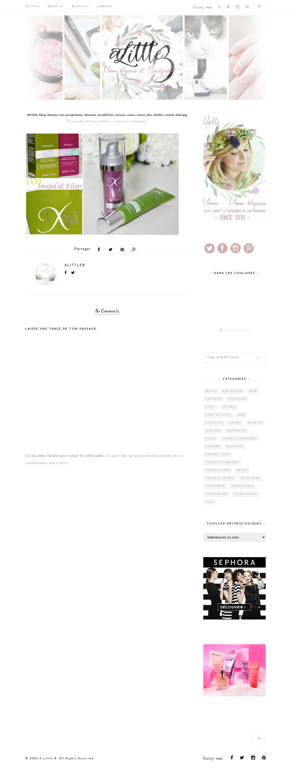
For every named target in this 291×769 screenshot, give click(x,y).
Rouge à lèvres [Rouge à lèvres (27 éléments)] (220, 478)
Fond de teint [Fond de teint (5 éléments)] (218, 415)
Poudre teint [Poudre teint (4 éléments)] (218, 454)
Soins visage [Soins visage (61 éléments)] (246, 494)
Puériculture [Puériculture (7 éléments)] (218, 470)
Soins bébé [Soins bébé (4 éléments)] (250, 478)
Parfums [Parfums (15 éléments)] (213, 446)
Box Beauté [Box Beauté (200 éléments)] (233, 391)
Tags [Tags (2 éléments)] (210, 502)
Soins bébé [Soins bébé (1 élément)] (215, 486)
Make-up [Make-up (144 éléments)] (255, 423)
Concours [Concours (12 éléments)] (237, 399)
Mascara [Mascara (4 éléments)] (213, 431)
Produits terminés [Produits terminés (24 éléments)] (222, 462)
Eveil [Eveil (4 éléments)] (210, 407)
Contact (104, 6)
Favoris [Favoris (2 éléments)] (229, 407)
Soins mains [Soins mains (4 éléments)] (216, 494)
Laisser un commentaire (130, 121)
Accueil (32, 6)
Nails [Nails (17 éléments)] (210, 439)
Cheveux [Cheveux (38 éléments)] (213, 399)
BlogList (80, 6)
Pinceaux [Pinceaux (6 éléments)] (235, 446)
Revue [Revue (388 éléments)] (242, 470)
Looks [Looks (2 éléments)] (235, 423)
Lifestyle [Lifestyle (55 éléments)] (214, 423)
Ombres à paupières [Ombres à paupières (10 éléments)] (239, 439)
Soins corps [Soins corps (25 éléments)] (242, 486)
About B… (56, 6)
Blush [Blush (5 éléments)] (211, 391)
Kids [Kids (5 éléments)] (241, 415)
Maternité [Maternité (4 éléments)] (237, 431)
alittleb (104, 121)
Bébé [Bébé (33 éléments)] (253, 391)
